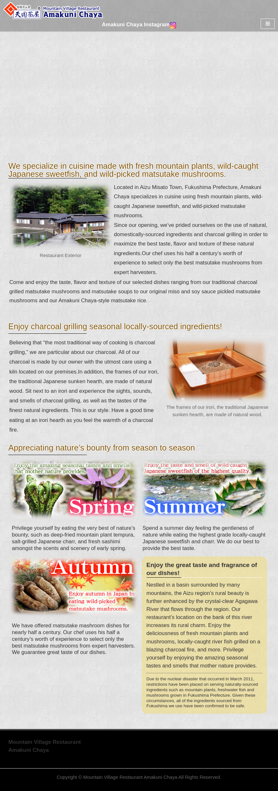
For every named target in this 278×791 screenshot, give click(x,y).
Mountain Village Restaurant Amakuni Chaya (130, 777)
